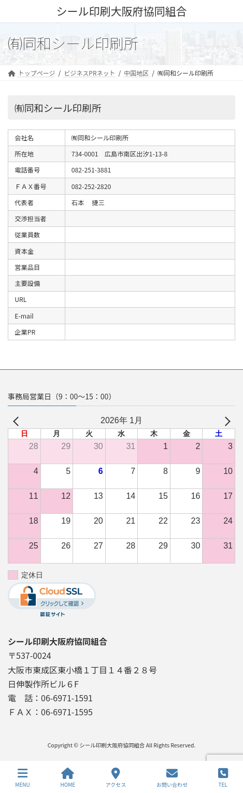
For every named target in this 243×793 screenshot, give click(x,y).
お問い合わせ (172, 778)
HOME (67, 778)
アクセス (116, 778)
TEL (223, 778)
